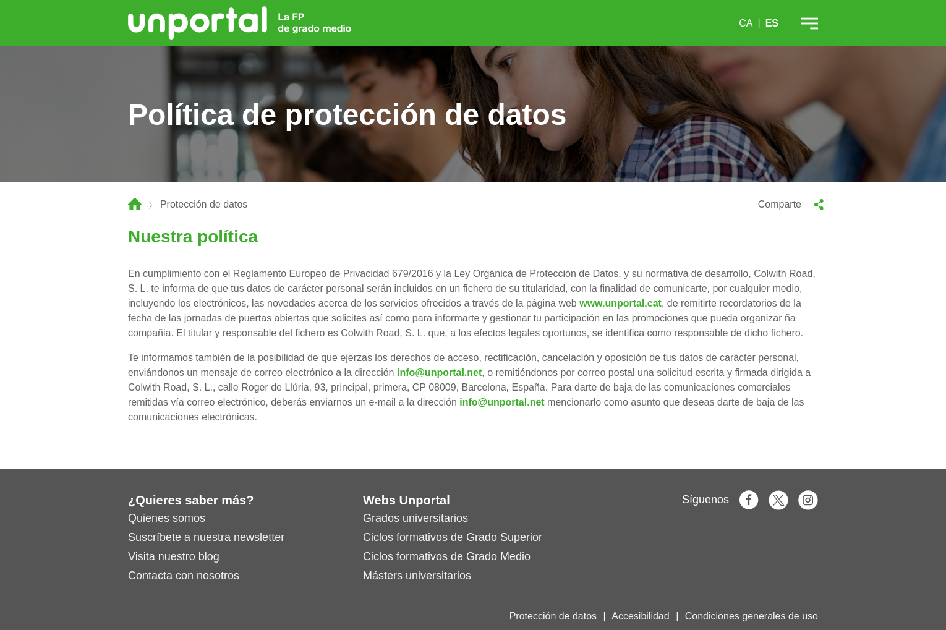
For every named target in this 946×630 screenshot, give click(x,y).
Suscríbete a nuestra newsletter (206, 537)
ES (771, 23)
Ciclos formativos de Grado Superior (452, 537)
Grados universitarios (415, 518)
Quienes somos (166, 518)
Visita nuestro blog (173, 556)
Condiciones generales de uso (751, 616)
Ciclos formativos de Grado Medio (447, 556)
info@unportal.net (439, 372)
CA (745, 23)
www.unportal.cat (620, 303)
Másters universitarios (417, 575)
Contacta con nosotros (183, 575)
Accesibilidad (640, 616)
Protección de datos (553, 616)
